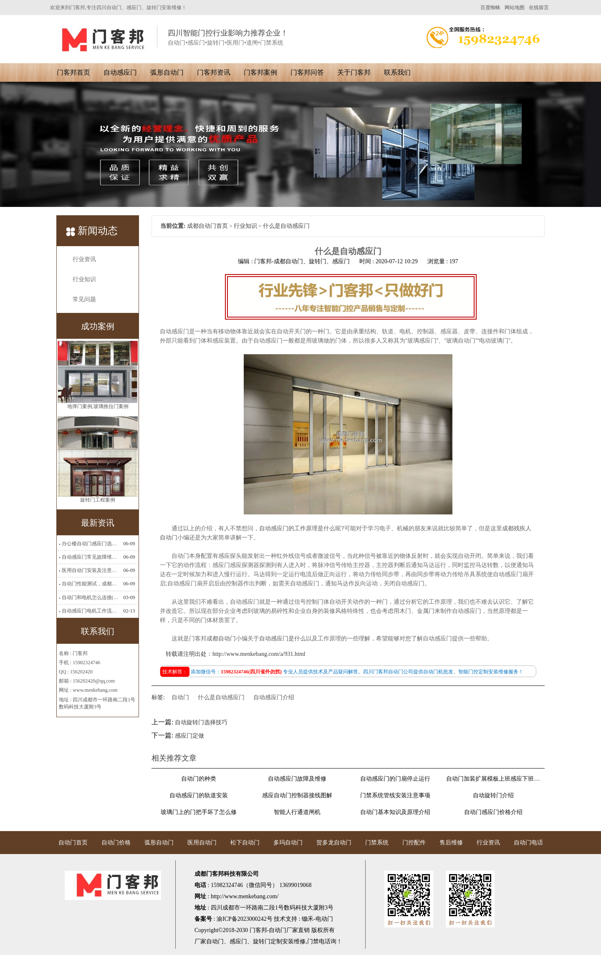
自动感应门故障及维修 (297, 779)
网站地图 (515, 7)
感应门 (238, 941)
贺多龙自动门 (333, 842)
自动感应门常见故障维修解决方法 (90, 557)
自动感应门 (120, 72)
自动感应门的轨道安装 (198, 795)
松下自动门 (245, 842)
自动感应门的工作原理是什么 (297, 528)
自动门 (180, 697)
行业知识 (84, 279)
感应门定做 (189, 736)
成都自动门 (221, 638)
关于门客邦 (354, 72)
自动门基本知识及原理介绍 (395, 812)
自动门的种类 (198, 779)
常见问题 (84, 299)
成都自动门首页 (207, 226)
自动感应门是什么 (282, 638)
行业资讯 (84, 259)
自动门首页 (73, 842)
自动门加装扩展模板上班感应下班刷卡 (493, 779)
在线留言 (539, 7)
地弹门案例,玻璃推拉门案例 (98, 408)
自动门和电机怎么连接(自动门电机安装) (90, 597)
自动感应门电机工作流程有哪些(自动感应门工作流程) (90, 611)
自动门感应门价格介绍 (493, 812)
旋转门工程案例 (97, 501)
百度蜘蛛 (490, 7)
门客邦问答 (307, 72)
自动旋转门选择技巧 (201, 722)
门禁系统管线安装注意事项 (395, 795)
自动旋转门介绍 (493, 795)
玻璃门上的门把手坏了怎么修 (199, 812)
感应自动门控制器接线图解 (297, 795)
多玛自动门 (288, 842)
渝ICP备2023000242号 (245, 919)
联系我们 (397, 72)
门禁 (313, 941)
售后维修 (451, 842)
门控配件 (414, 842)
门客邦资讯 (213, 72)
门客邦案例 (260, 72)
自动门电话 (528, 842)
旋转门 (261, 941)
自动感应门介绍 (273, 697)
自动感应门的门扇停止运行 (395, 779)
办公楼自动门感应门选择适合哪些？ (90, 544)
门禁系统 (377, 842)
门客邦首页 (73, 72)
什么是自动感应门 (221, 697)
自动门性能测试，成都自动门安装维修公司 (90, 584)
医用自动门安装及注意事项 (90, 570)
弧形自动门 (167, 72)
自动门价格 (116, 842)
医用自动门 (202, 842)
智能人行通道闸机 (297, 812)
